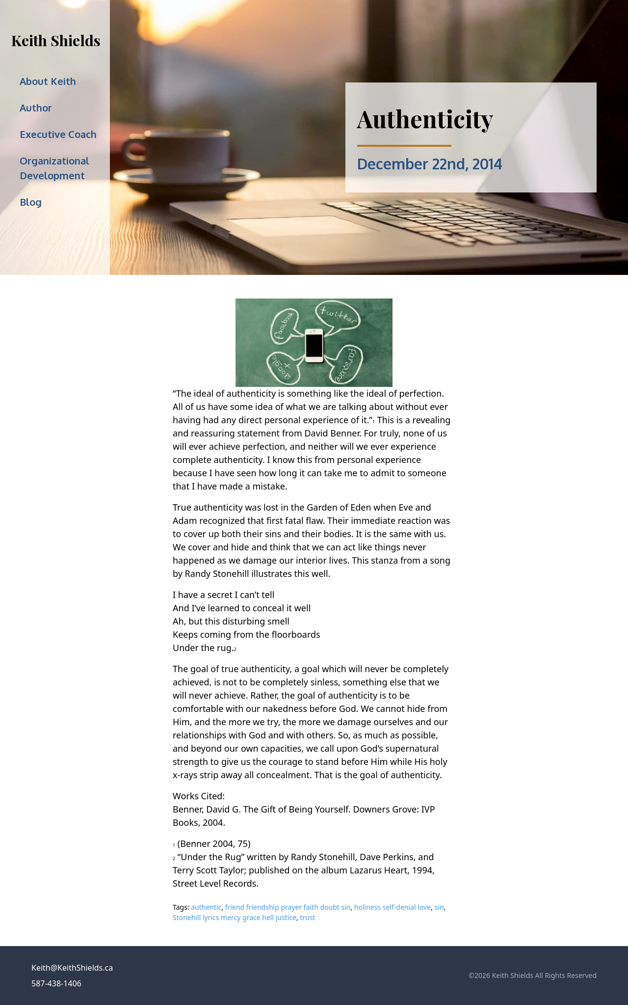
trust (307, 917)
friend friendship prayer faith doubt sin (288, 907)
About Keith (48, 81)
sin (439, 907)
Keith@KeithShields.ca (72, 967)
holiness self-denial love (392, 907)
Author (36, 107)
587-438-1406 (56, 983)
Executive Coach (58, 134)
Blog (31, 201)
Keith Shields (56, 40)
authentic (206, 907)
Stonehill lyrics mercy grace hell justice (234, 917)
